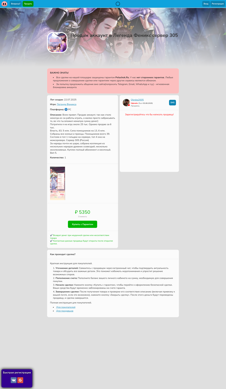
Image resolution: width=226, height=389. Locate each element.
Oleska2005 (137, 99)
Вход (206, 3)
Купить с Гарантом (82, 224)
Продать (28, 3)
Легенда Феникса (66, 104)
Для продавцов (64, 311)
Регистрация (218, 3)
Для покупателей (65, 307)
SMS (172, 102)
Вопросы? (15, 3)
